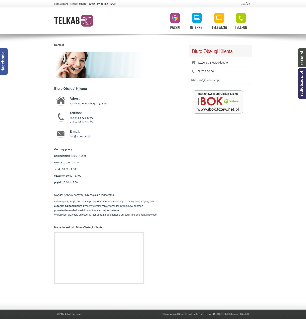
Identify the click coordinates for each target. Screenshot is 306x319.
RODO (216, 314)
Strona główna (61, 4)
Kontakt (73, 4)
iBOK (113, 3)
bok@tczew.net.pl (209, 80)
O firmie (207, 314)
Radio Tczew (87, 3)
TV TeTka (102, 3)
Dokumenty (234, 314)
